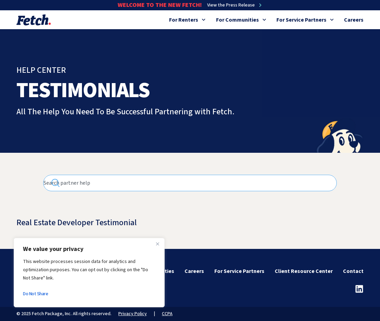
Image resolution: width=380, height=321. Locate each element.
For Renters (187, 20)
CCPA (167, 313)
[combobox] (190, 183)
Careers (354, 20)
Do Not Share (35, 293)
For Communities (241, 20)
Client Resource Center (304, 271)
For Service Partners (305, 20)
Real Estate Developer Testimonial (76, 223)
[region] (89, 272)
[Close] (157, 244)
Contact (353, 271)
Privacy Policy (132, 313)
